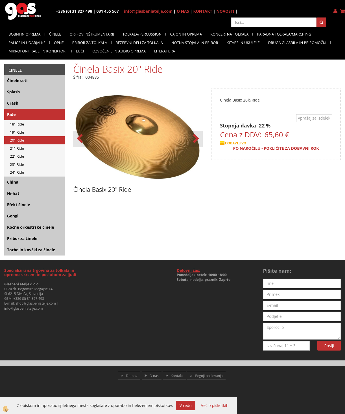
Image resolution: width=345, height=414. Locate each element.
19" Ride (17, 132)
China (12, 182)
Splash (13, 91)
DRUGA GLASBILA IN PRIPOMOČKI (297, 42)
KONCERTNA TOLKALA (229, 34)
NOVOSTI (225, 11)
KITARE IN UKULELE (242, 42)
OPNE (59, 42)
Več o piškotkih (215, 405)
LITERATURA (164, 51)
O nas (154, 375)
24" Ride (17, 172)
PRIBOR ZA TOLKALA (89, 42)
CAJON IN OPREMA (186, 34)
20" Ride (17, 140)
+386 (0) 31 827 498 (28, 298)
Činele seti (17, 80)
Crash (12, 103)
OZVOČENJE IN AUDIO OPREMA (119, 51)
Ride (11, 114)
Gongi (12, 216)
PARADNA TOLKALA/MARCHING (284, 34)
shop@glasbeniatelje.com (36, 303)
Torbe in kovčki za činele (31, 249)
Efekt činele (18, 204)
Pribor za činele (22, 238)
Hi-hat (13, 193)
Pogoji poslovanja (209, 375)
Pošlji (329, 345)
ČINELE (55, 34)
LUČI (80, 51)
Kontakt (177, 375)
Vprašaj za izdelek (314, 118)
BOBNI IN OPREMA (24, 34)
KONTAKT (202, 11)
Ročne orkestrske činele (30, 227)
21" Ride (17, 148)
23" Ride (17, 164)
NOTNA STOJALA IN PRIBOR (194, 42)
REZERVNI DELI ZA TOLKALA (139, 42)
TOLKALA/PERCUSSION (142, 34)
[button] (195, 139)
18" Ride (17, 124)
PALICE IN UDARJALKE (26, 42)
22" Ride (17, 156)
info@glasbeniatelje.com (148, 11)
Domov (131, 375)
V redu (186, 405)
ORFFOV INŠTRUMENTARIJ (91, 34)
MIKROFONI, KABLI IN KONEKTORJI (37, 51)
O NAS (183, 11)
